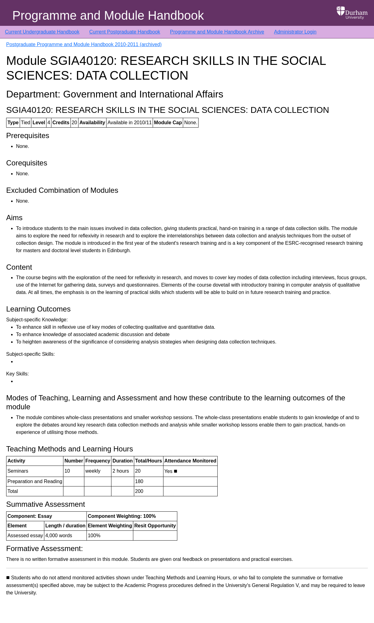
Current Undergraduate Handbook (42, 31)
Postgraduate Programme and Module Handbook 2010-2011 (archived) (84, 44)
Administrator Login (295, 31)
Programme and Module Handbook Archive (217, 31)
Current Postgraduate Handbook (124, 31)
